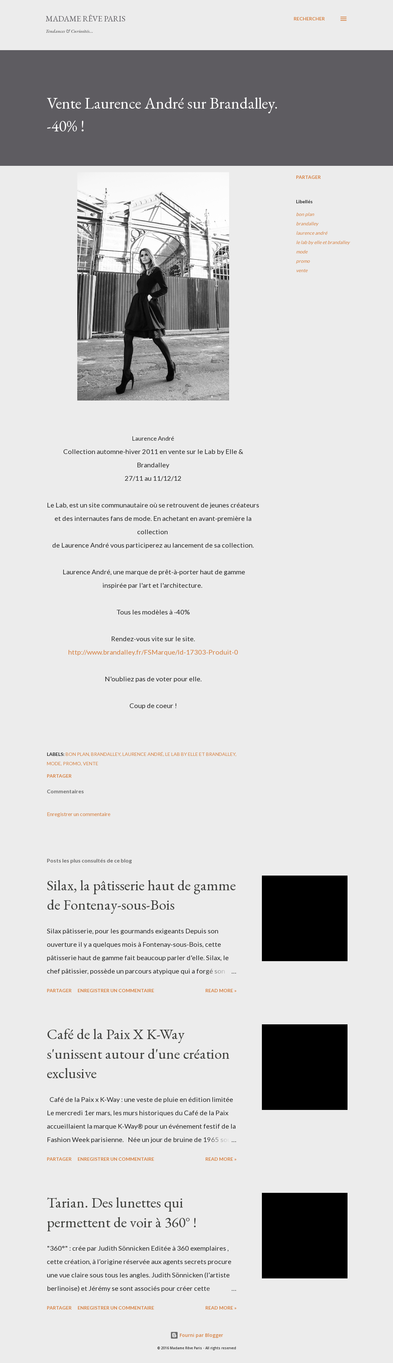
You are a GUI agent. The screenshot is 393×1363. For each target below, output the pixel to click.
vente (301, 270)
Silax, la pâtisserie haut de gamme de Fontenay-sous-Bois (141, 895)
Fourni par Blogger (196, 1335)
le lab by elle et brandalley (323, 242)
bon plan (305, 214)
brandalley (307, 223)
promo (303, 261)
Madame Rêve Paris (85, 18)
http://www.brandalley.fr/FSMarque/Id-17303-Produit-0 (153, 652)
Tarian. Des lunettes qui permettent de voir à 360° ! (122, 1212)
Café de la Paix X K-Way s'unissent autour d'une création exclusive (138, 1053)
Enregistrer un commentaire (78, 814)
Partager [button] (308, 177)
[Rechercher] (309, 19)
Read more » (220, 990)
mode (301, 251)
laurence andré (311, 233)
